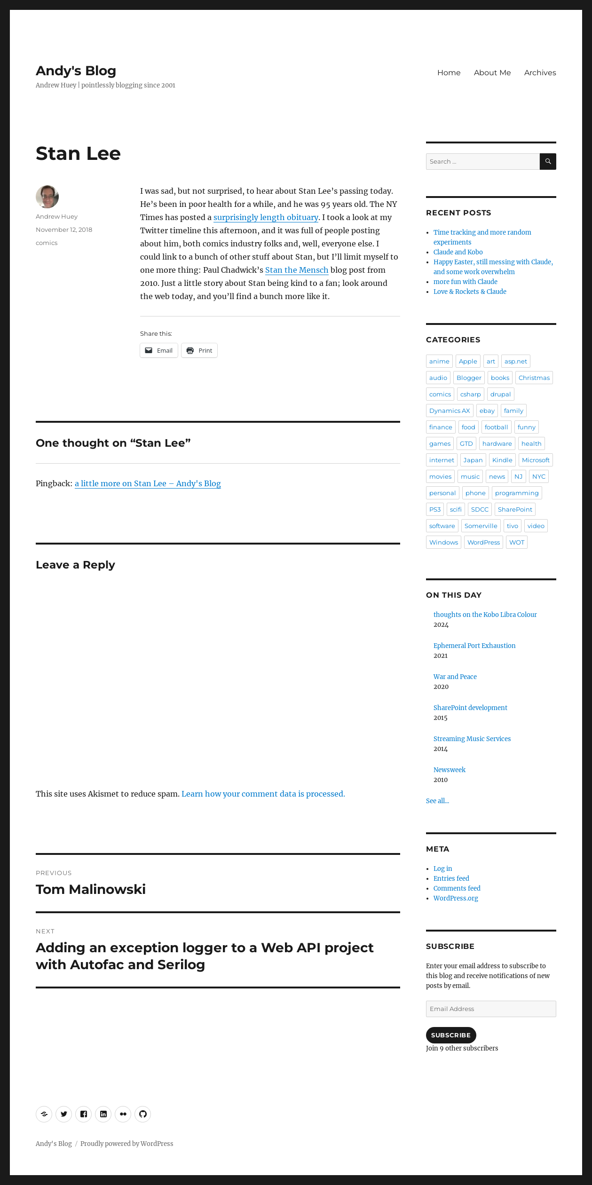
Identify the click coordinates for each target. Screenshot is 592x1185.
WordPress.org (456, 898)
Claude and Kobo (458, 252)
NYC (538, 476)
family (513, 410)
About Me (492, 72)
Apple (468, 361)
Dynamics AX (449, 410)
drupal (500, 394)
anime (439, 361)
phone (476, 493)
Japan (473, 460)
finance (440, 427)
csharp (470, 394)
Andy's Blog (76, 71)
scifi (456, 509)
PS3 (435, 509)
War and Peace (455, 677)
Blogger (469, 377)
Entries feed (451, 879)
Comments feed (457, 889)
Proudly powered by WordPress (127, 1144)
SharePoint (515, 509)
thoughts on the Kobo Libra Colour (485, 615)
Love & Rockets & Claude (470, 292)
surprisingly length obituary (265, 217)
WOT (516, 542)
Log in (443, 869)
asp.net (516, 361)
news (497, 476)
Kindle (502, 460)
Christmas (534, 377)
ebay (487, 410)
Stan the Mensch (297, 270)
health (531, 443)
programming (517, 493)
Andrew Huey (57, 216)
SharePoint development (470, 708)
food (468, 427)
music (470, 476)
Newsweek (450, 770)
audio (438, 377)
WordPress (483, 542)
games (439, 443)
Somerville (481, 525)
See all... (437, 801)
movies (440, 476)
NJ (518, 476)
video (536, 525)
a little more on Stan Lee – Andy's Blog (148, 483)
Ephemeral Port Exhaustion (475, 646)
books (500, 377)
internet (441, 460)
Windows (443, 542)
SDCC (480, 509)
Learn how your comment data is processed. (263, 793)
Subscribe (451, 1035)
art (491, 361)
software (442, 525)
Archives (540, 72)
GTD (466, 443)
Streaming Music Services (472, 739)
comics (46, 242)
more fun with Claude (465, 282)
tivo (512, 525)
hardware (497, 443)
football (496, 427)
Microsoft (536, 460)
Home (449, 72)
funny (527, 427)
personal (442, 493)
